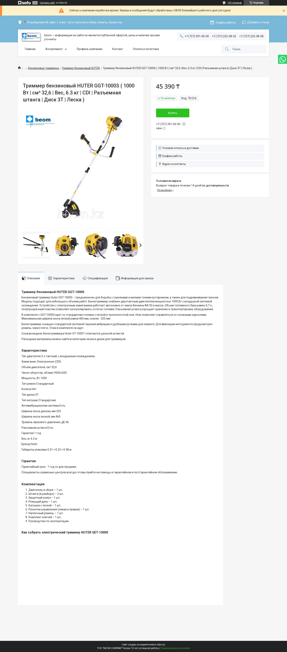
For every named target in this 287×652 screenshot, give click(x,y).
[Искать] (227, 49)
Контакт (117, 49)
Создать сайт (47, 2)
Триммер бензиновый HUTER (81, 68)
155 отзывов (234, 2)
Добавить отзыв (258, 22)
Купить (172, 113)
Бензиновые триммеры (43, 68)
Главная (30, 49)
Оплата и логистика (146, 49)
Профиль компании (89, 49)
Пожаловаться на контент (175, 648)
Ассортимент (54, 49)
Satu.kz (161, 644)
